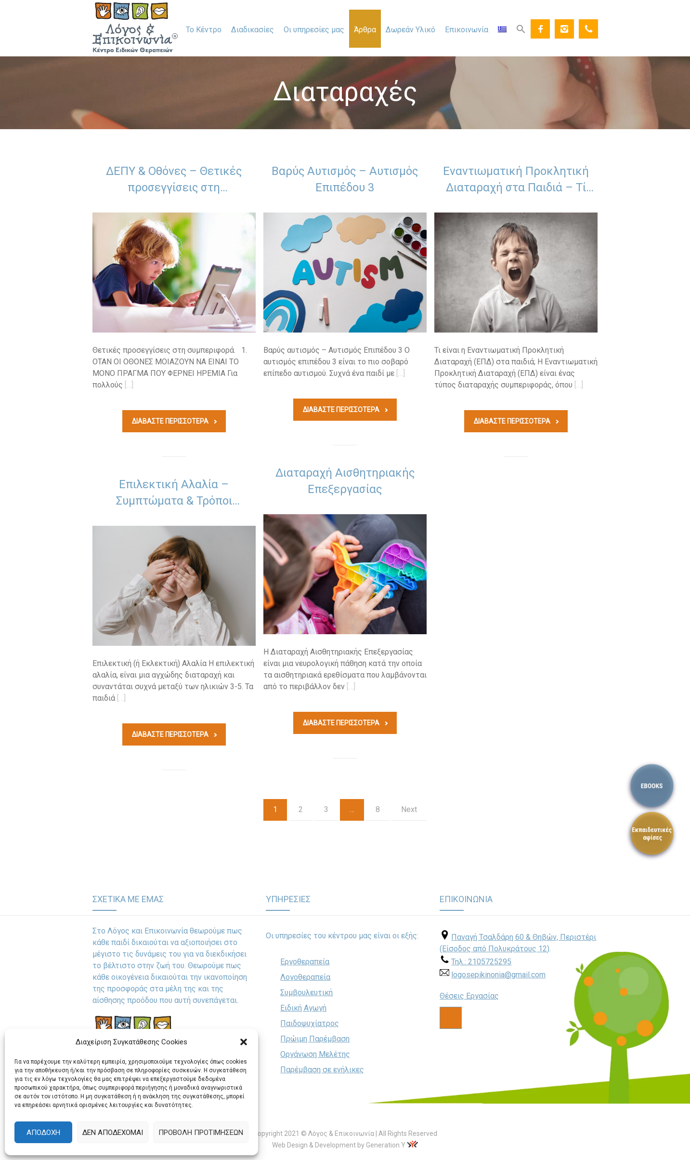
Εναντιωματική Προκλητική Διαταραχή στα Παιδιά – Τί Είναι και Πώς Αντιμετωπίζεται (516, 181)
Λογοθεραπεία (305, 977)
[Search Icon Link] (521, 28)
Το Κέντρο (203, 29)
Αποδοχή (43, 1132)
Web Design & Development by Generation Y (338, 1145)
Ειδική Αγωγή (303, 1008)
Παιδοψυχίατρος (309, 1023)
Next (409, 809)
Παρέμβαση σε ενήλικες (322, 1069)
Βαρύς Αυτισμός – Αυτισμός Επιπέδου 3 (345, 179)
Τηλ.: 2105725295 (481, 961)
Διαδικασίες (252, 29)
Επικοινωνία (466, 29)
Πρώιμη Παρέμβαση (315, 1038)
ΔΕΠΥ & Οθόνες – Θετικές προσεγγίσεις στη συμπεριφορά (174, 181)
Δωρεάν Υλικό (410, 29)
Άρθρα (365, 29)
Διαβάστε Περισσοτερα (174, 421)
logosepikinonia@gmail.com (498, 974)
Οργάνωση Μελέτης (315, 1054)
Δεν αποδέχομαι (112, 1132)
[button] (243, 1042)
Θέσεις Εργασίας (469, 995)
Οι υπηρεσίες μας (314, 29)
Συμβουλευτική (306, 992)
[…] (129, 384)
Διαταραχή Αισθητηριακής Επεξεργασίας (345, 481)
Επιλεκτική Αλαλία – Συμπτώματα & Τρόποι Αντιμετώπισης (174, 494)
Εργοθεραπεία (304, 961)
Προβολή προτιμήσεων (200, 1132)
